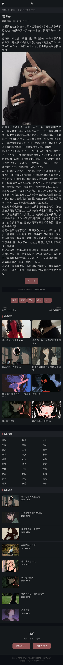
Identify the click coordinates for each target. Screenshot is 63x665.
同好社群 (42, 646)
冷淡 (4, 483)
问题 (24, 440)
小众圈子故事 (23, 10)
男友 (4, 445)
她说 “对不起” (55, 310)
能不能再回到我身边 (41, 421)
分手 (45, 440)
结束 (4, 464)
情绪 (24, 445)
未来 (48, 300)
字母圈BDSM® (37, 661)
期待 (45, 450)
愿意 (4, 450)
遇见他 (6, 17)
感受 (45, 445)
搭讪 (39, 300)
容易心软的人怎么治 (11, 367)
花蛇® (29, 661)
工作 (31, 300)
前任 (24, 478)
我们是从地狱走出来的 (12, 340)
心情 (24, 459)
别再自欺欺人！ (9, 310)
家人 (14, 300)
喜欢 (4, 440)
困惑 (24, 483)
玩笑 (45, 478)
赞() (26, 21)
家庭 (23, 300)
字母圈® (23, 661)
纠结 (24, 474)
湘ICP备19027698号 (43, 658)
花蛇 (31, 3)
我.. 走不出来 (8, 421)
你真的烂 (36, 394)
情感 (4, 474)
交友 (4, 469)
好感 (45, 483)
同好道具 (21, 646)
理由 (45, 469)
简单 (4, 478)
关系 (45, 459)
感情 (4, 459)
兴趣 (24, 469)
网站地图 (31, 658)
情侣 (24, 464)
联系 (4, 454)
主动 (45, 474)
